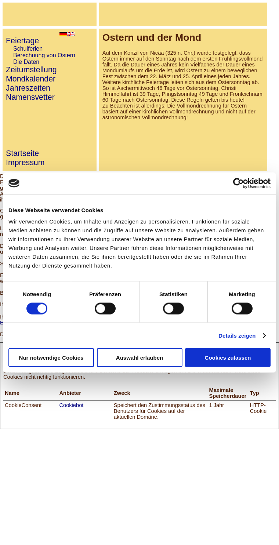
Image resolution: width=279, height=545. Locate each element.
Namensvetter (30, 97)
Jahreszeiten (28, 88)
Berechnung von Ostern (44, 55)
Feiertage (22, 40)
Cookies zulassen (228, 358)
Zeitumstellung (31, 69)
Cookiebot (71, 405)
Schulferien (28, 49)
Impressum (25, 162)
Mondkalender (30, 79)
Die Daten (26, 62)
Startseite (22, 153)
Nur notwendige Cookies (51, 358)
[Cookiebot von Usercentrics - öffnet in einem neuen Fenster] (238, 183)
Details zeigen (237, 335)
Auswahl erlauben (139, 358)
